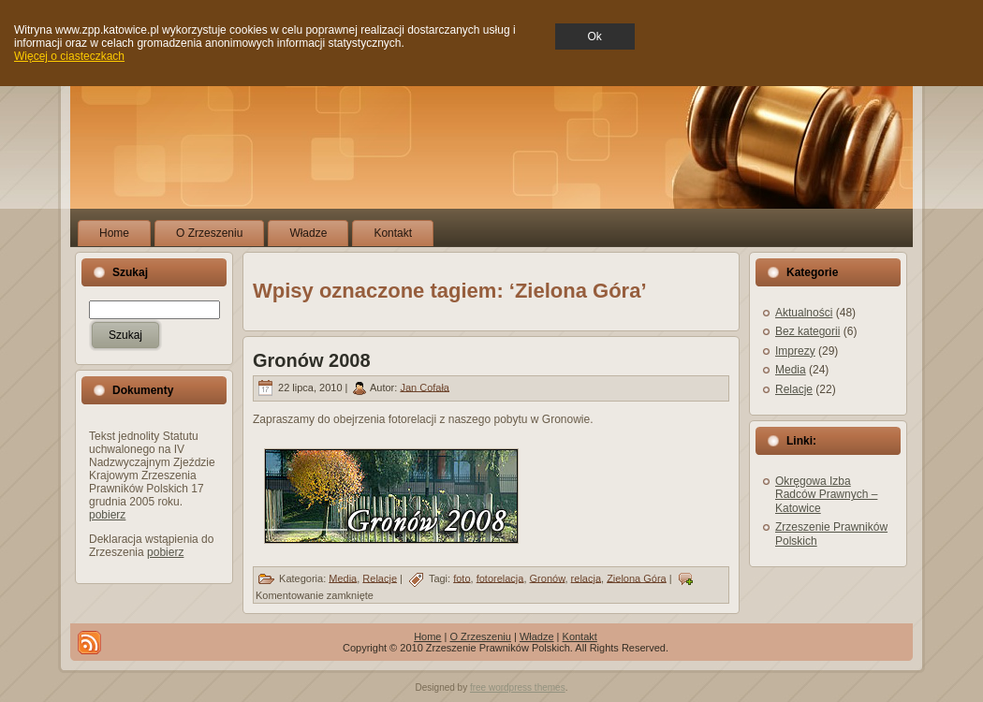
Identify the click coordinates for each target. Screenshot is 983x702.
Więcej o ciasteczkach (69, 56)
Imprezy (795, 351)
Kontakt (580, 636)
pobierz (107, 514)
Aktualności (803, 312)
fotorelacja (500, 577)
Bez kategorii (807, 331)
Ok (595, 36)
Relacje (379, 577)
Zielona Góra (637, 577)
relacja (586, 577)
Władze (537, 636)
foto (461, 577)
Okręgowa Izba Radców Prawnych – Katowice (826, 495)
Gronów (547, 577)
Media (343, 577)
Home (427, 636)
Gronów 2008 (312, 360)
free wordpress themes (517, 687)
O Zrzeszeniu (479, 636)
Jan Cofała (424, 386)
